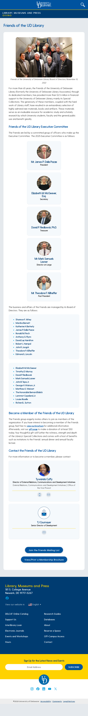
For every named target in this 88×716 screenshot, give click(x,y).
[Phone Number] (39, 494)
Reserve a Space (52, 630)
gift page (33, 429)
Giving (7, 15)
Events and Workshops (16, 636)
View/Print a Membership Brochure (44, 559)
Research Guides (52, 613)
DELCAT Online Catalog (16, 613)
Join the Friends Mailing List (44, 550)
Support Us (10, 619)
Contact (48, 642)
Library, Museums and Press (21, 13)
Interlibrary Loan (13, 625)
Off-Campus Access (54, 636)
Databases (49, 619)
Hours (8, 642)
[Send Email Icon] (48, 494)
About (47, 625)
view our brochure (35, 425)
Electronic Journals (14, 630)
